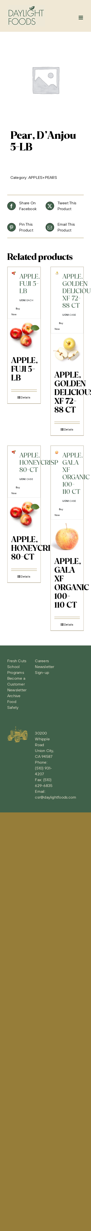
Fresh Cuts (16, 660)
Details (25, 397)
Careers (42, 660)
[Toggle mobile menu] (81, 17)
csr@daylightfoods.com (55, 797)
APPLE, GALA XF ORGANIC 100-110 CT (71, 583)
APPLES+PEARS (42, 177)
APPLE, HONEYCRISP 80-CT (35, 549)
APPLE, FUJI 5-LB (24, 369)
